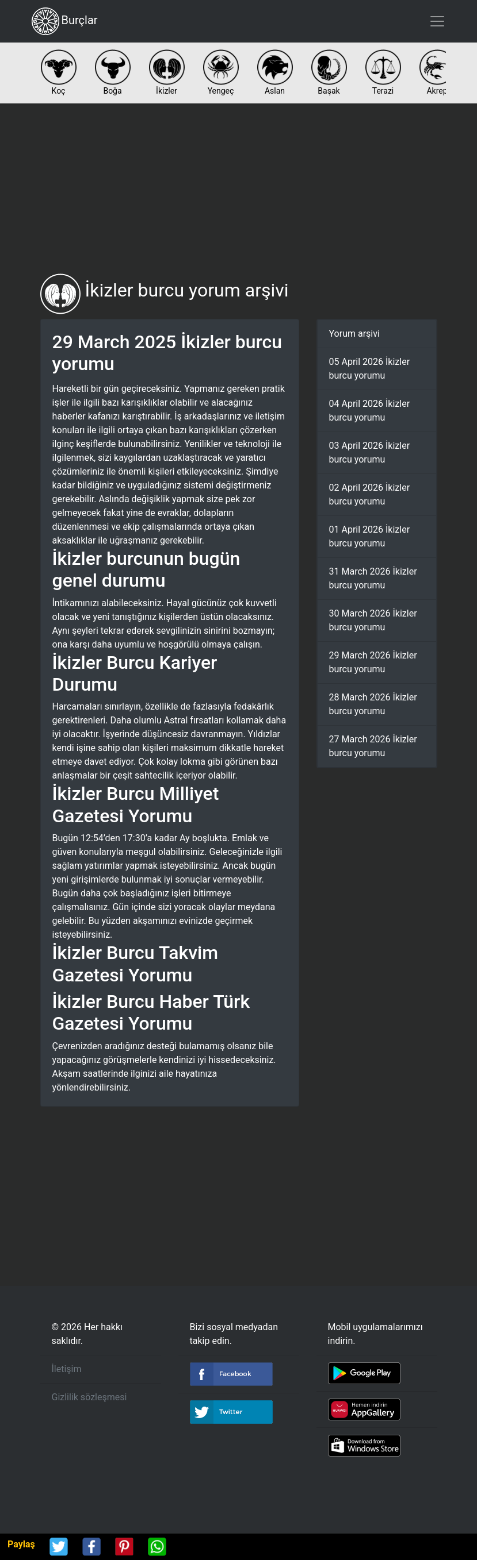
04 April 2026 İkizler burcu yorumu (369, 410)
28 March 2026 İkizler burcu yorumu (373, 704)
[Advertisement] (238, 188)
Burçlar (65, 21)
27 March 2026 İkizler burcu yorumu (373, 746)
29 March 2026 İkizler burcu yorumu (373, 662)
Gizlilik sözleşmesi (89, 1397)
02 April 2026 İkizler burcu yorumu (369, 494)
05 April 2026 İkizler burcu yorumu (369, 368)
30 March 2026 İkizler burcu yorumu (373, 620)
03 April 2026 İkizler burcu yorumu (369, 452)
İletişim (67, 1368)
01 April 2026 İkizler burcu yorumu (369, 536)
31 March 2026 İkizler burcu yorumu (373, 578)
